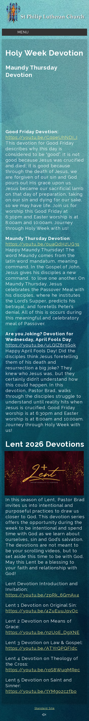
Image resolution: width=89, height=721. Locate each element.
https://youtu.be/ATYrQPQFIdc (41, 648)
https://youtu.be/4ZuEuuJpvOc (41, 610)
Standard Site (44, 708)
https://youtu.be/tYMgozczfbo (41, 691)
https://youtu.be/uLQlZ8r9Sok (40, 345)
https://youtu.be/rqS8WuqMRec (42, 669)
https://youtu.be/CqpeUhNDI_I (41, 137)
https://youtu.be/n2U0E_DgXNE (42, 632)
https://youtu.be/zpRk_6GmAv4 (42, 594)
